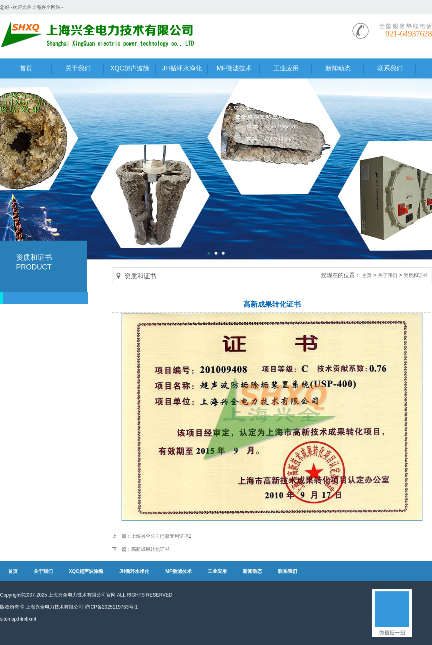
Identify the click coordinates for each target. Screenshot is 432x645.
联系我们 (287, 571)
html (22, 619)
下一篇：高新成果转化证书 (141, 549)
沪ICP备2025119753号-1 (111, 607)
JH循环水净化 (134, 571)
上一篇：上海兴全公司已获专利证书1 (152, 536)
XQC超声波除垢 (86, 571)
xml (32, 619)
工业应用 (217, 571)
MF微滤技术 (178, 571)
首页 (13, 571)
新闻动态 (252, 571)
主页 (367, 275)
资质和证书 (416, 275)
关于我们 (387, 275)
